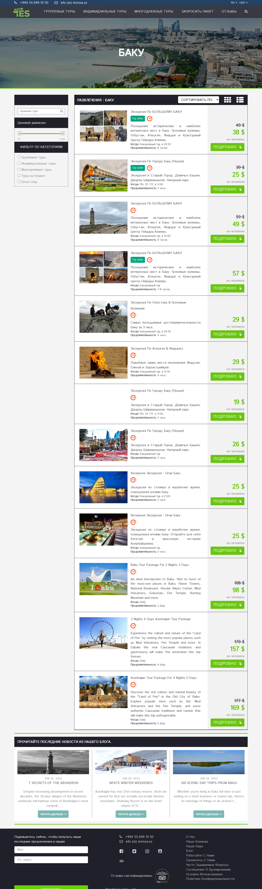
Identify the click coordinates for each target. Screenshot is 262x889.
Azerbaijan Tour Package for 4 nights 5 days (162, 616)
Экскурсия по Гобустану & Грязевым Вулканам (164, 285)
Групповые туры (59, 11)
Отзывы (229, 11)
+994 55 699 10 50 (137, 773)
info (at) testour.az (70, 2)
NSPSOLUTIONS (229, 847)
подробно (227, 143)
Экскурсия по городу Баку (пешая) (155, 155)
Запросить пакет (197, 11)
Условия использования (204, 811)
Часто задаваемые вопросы (207, 801)
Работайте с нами (200, 792)
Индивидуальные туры (104, 11)
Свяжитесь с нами (200, 797)
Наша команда (197, 778)
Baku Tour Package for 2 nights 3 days (158, 516)
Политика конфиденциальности (210, 815)
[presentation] (45, 811)
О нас (190, 773)
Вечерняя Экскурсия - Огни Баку (153, 436)
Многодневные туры (153, 11)
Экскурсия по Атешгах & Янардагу (155, 323)
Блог (189, 787)
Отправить (51, 826)
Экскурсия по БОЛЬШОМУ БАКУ (154, 110)
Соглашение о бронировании (208, 806)
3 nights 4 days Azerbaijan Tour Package (159, 566)
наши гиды (194, 783)
